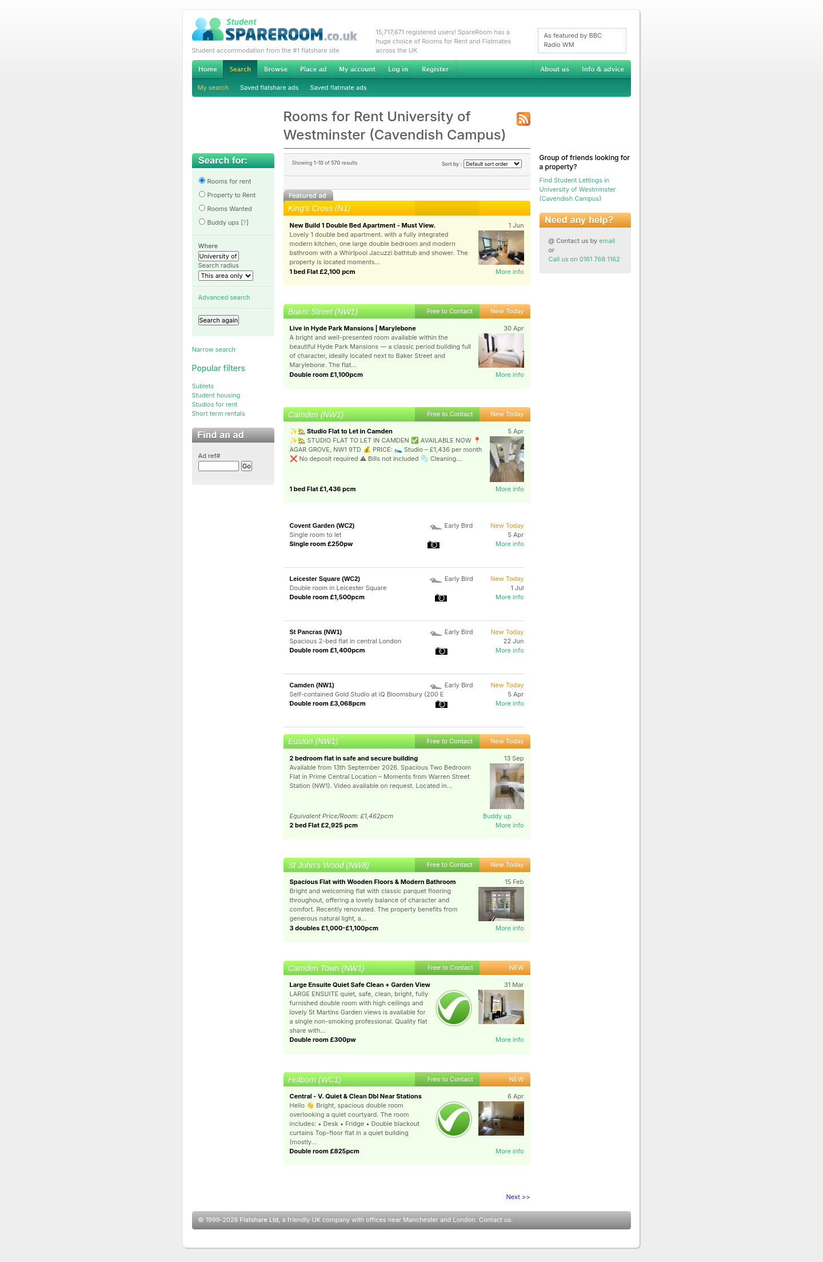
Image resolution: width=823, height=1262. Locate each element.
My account (357, 69)
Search (240, 69)
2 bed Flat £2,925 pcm (324, 825)
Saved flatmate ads (338, 87)
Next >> (518, 1197)
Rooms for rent (224, 181)
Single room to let (316, 535)
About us (554, 69)
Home (207, 69)
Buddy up (497, 816)
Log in (398, 69)
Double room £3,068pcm (328, 703)
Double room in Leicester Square (338, 588)
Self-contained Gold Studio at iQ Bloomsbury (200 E (367, 694)
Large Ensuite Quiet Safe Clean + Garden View (360, 985)
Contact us (495, 1220)
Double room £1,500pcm (327, 597)
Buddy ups (218, 222)
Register (435, 69)
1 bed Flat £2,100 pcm (322, 272)
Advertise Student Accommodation (313, 69)
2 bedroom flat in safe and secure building (354, 758)
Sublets (203, 386)
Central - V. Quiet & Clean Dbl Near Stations (356, 1096)
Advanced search (224, 297)
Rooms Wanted (225, 209)
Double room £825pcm (324, 1151)
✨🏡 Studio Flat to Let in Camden (341, 431)
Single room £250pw (321, 544)
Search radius (218, 265)
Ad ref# (209, 456)
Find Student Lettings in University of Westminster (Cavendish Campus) (578, 189)
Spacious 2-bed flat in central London (346, 641)
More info (510, 272)
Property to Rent (227, 195)
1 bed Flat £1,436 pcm (323, 489)
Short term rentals (218, 413)
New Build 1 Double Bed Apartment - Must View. (363, 225)
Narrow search (213, 349)
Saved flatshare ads (269, 87)
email (607, 241)
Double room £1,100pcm (326, 375)
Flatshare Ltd (259, 1220)
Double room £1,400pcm (327, 650)
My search (213, 87)
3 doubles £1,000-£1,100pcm (334, 928)
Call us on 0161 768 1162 (584, 259)
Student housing (216, 395)
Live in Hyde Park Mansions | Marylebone (353, 328)
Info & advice (603, 69)
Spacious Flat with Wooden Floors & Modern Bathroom (373, 882)
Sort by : (482, 164)
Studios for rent (215, 404)
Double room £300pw (323, 1040)
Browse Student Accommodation (275, 69)
